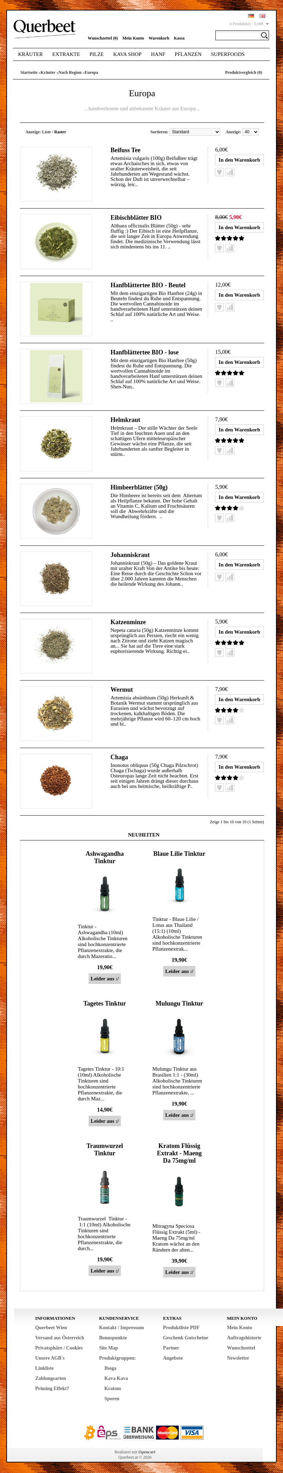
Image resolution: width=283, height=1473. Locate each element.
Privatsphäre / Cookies (59, 1348)
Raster (60, 131)
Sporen (111, 1398)
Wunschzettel (241, 1348)
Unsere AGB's (49, 1358)
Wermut (121, 689)
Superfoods (228, 54)
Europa (91, 72)
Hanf (158, 54)
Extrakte (66, 54)
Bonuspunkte (113, 1337)
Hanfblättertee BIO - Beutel (147, 285)
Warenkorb (159, 38)
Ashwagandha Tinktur (104, 857)
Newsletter (238, 1358)
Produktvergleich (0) (243, 72)
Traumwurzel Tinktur (105, 1149)
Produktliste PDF (181, 1327)
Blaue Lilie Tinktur (179, 853)
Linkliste (44, 1368)
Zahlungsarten (50, 1378)
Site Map (108, 1348)
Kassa (179, 38)
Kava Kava (116, 1378)
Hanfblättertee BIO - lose (144, 352)
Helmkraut (125, 419)
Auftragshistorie (244, 1337)
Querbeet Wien (51, 1327)
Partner (171, 1348)
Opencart (147, 1452)
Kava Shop (127, 54)
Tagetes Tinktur (104, 1003)
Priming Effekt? (52, 1388)
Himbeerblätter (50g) (138, 487)
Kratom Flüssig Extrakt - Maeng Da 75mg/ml (179, 1153)
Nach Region (70, 72)
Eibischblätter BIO (135, 217)
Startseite (28, 72)
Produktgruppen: (117, 1358)
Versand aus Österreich (59, 1337)
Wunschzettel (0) (103, 38)
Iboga (110, 1368)
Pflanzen (188, 54)
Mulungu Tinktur (179, 1003)
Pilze (96, 54)
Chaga (119, 757)
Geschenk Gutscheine (185, 1337)
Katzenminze (128, 622)
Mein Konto (133, 38)
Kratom (112, 1388)
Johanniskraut (130, 554)
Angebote (173, 1358)
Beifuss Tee (125, 150)
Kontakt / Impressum (121, 1327)
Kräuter (30, 54)
